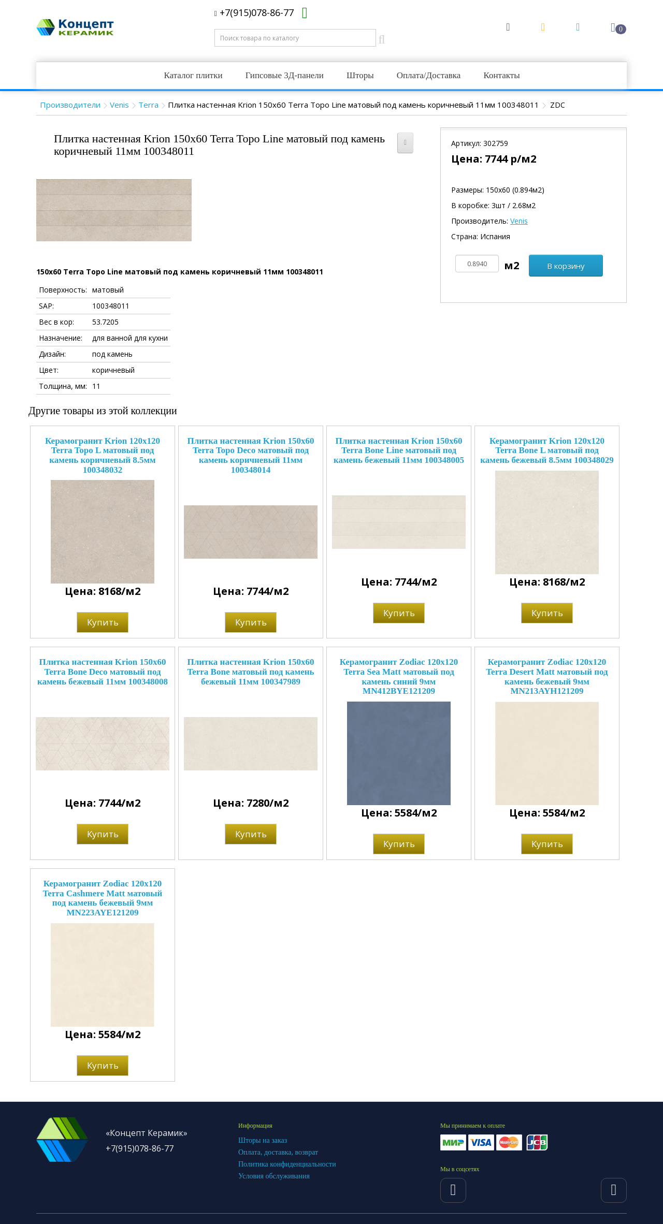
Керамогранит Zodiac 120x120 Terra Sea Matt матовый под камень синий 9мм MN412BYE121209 (399, 676)
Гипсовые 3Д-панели (285, 75)
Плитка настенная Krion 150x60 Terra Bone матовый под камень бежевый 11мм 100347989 (250, 671)
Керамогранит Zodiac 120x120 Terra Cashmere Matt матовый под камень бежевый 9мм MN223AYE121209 (103, 898)
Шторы (360, 75)
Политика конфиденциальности (287, 1164)
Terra (148, 104)
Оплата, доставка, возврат (278, 1152)
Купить (103, 622)
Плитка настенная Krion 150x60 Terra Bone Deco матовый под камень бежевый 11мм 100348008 (102, 671)
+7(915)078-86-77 (254, 12)
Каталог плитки (193, 75)
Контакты (501, 75)
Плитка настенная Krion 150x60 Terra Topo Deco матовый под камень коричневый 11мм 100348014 (250, 455)
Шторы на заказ (262, 1140)
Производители (70, 104)
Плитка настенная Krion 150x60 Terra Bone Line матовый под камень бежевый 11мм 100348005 (399, 450)
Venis (119, 104)
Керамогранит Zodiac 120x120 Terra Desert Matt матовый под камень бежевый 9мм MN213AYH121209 (547, 676)
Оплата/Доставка (429, 75)
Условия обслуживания (274, 1176)
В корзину (566, 265)
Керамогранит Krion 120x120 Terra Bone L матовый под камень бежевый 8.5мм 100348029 (546, 450)
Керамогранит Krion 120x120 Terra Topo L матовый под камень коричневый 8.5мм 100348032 (102, 455)
